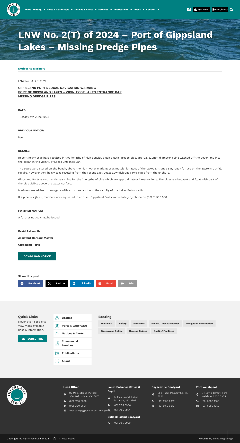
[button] (37, 256)
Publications (123, 9)
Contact (152, 9)
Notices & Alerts (85, 9)
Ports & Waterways (60, 9)
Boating (39, 9)
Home (27, 9)
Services (105, 9)
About (139, 9)
